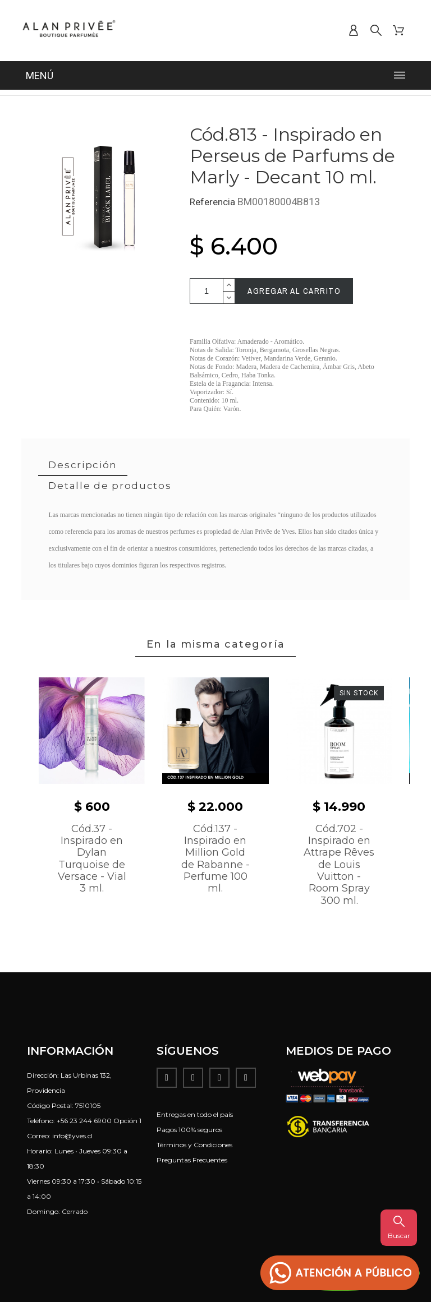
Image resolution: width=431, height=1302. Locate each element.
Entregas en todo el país (195, 1114)
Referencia (213, 201)
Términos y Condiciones (194, 1145)
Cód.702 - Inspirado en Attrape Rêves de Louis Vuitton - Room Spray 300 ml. (339, 865)
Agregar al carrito (294, 291)
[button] (340, 1273)
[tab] (82, 465)
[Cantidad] (206, 291)
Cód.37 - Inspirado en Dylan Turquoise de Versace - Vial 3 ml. (92, 859)
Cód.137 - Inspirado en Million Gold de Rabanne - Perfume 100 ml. (215, 859)
